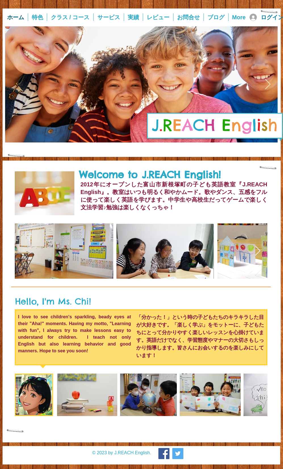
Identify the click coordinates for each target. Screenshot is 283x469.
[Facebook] (163, 453)
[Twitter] (177, 453)
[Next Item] (268, 84)
